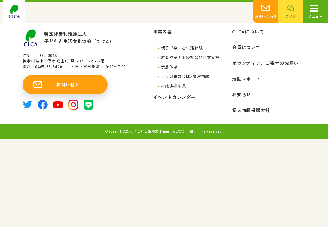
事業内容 (162, 31)
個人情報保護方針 (251, 110)
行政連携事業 (173, 86)
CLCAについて (248, 31)
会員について (246, 47)
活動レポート (246, 78)
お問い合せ (68, 84)
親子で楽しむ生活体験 (182, 48)
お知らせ (241, 94)
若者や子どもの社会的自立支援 (190, 57)
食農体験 (169, 67)
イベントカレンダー (174, 97)
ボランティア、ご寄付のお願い (265, 63)
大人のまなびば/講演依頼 (185, 76)
